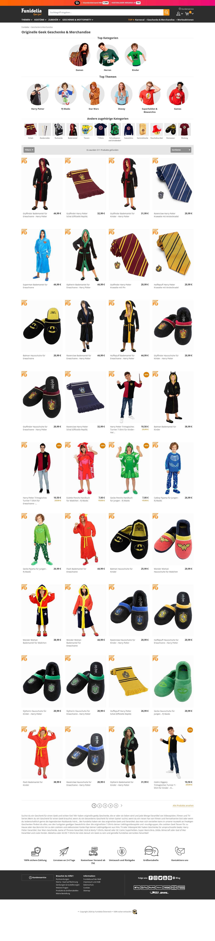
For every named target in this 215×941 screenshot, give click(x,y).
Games (177, 108)
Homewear (170, 138)
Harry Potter (37, 108)
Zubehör (53, 19)
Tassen (86, 138)
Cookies (86, 887)
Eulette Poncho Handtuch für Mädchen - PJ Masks (78, 499)
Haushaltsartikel (156, 138)
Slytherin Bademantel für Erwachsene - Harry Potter (78, 286)
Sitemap (86, 890)
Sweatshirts (128, 138)
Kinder (135, 70)
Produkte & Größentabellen (67, 890)
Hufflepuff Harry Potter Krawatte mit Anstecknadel (166, 286)
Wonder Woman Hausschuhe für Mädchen (166, 570)
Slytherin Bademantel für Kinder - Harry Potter (121, 783)
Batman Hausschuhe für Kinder (121, 570)
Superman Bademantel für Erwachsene (35, 286)
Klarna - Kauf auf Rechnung (67, 882)
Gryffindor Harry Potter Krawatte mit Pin (120, 286)
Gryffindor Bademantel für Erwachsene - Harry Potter (35, 215)
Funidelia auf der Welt (92, 879)
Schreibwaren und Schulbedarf (114, 139)
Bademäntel (72, 138)
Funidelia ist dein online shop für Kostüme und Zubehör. (31, 12)
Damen (79, 70)
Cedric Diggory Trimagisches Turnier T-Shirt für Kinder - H (165, 785)
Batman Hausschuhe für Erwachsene (34, 357)
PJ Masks (65, 108)
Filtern (28, 150)
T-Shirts (101, 138)
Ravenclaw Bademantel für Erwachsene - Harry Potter (79, 357)
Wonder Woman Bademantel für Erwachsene (74, 643)
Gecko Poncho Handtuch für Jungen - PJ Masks (121, 499)
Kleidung (184, 138)
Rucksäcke (59, 138)
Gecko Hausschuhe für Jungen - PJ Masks (164, 712)
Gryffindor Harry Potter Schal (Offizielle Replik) (77, 215)
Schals (30, 138)
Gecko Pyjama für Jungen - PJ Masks (35, 570)
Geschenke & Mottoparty (76, 19)
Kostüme (39, 19)
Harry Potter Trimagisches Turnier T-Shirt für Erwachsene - (35, 500)
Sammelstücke (142, 138)
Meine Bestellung (63, 893)
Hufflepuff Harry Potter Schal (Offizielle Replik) (120, 712)
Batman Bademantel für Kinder (165, 428)
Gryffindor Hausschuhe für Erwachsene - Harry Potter (35, 428)
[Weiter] (121, 805)
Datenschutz (88, 885)
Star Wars (94, 108)
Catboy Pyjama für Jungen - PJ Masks (166, 499)
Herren (107, 70)
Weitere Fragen (62, 887)
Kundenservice (37, 877)
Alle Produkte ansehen (183, 805)
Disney (121, 108)
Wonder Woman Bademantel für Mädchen (34, 641)
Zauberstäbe (44, 138)
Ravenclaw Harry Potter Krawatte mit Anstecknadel (166, 215)
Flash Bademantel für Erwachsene (76, 570)
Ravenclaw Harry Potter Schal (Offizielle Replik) (77, 428)
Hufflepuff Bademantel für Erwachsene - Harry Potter (122, 357)
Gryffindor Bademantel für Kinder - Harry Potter (122, 215)
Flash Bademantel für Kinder (33, 783)
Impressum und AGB (91, 882)
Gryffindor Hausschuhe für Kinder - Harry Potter (166, 357)
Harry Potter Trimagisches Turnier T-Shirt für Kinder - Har (122, 429)
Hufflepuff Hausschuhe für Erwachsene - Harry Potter (166, 641)
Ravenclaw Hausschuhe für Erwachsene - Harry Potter (79, 783)
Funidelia (25, 27)
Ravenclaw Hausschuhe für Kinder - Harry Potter (122, 641)
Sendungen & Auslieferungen (68, 885)
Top (130, 19)
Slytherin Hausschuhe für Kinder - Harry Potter (34, 712)
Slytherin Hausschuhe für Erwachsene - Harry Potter (78, 712)
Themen (26, 19)
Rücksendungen (62, 879)
